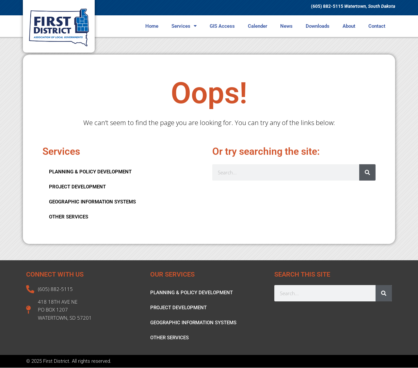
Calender (257, 26)
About (349, 26)
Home (151, 26)
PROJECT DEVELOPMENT (77, 187)
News (286, 26)
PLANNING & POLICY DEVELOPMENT (90, 172)
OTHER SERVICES (68, 217)
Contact (376, 26)
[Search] (367, 172)
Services (184, 26)
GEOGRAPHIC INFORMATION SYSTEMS (92, 202)
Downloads (318, 26)
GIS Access (222, 26)
